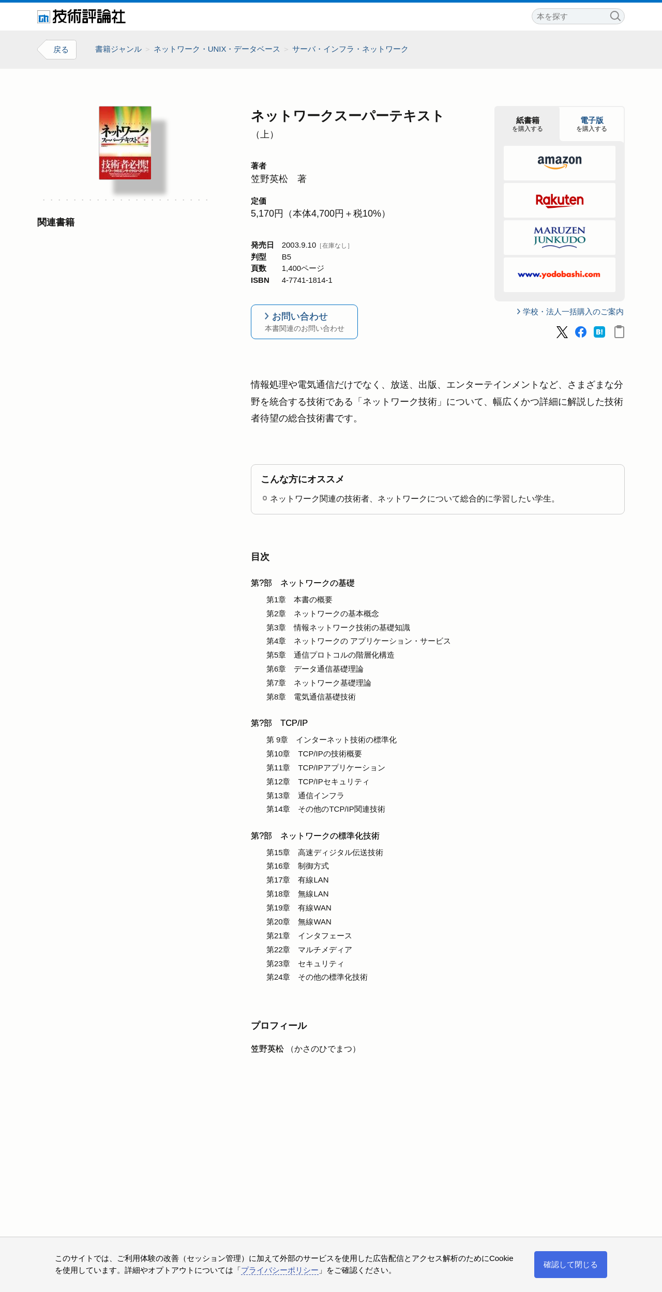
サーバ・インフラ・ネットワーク (350, 48)
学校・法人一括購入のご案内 (573, 311)
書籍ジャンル (118, 48)
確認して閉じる (571, 1264)
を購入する (527, 124)
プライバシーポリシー (280, 1270)
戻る (61, 49)
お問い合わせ (304, 322)
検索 (615, 15)
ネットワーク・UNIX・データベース (217, 48)
